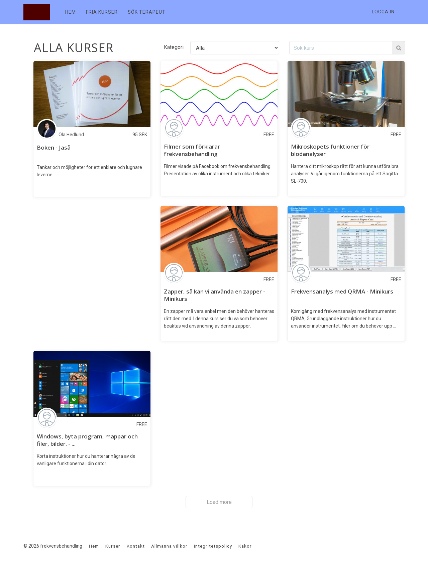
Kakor (245, 546)
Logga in (383, 11)
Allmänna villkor (169, 546)
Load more (219, 502)
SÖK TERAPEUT (147, 12)
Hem (94, 546)
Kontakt (136, 546)
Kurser (112, 546)
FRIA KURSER (102, 12)
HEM (70, 12)
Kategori (174, 47)
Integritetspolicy (213, 546)
